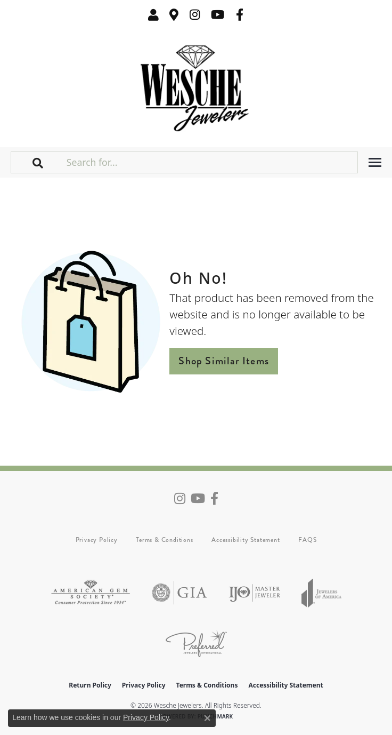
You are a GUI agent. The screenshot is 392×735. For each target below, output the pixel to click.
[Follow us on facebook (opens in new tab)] (239, 14)
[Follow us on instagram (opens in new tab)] (195, 14)
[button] (153, 14)
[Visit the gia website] (179, 593)
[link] (174, 14)
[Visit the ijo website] (254, 593)
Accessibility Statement (245, 540)
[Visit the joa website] (321, 593)
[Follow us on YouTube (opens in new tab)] (217, 14)
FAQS (307, 540)
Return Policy (90, 685)
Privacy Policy (97, 540)
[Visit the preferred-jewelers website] (196, 643)
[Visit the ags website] (90, 593)
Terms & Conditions (164, 540)
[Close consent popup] (207, 718)
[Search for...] (210, 162)
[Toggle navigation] (375, 162)
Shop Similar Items (223, 361)
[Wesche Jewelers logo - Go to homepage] (196, 85)
